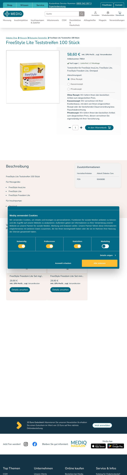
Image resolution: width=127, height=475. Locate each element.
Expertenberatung (57, 6)
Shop (9, 5)
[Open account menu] (95, 13)
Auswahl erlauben (63, 263)
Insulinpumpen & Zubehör (37, 21)
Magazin (102, 20)
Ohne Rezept (76, 79)
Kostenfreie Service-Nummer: (70, 3)
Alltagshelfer (90, 20)
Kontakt (118, 5)
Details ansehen (20, 289)
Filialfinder (107, 5)
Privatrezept (76, 89)
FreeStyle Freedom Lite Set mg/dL (27, 276)
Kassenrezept (77, 84)
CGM (64, 20)
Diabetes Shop (11, 38)
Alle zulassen (100, 263)
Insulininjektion (21, 20)
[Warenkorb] (119, 13)
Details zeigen (106, 255)
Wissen (24, 5)
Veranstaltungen (117, 20)
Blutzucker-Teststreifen (38, 38)
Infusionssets (53, 20)
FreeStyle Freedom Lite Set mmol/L (68, 276)
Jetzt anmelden (102, 425)
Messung (7, 20)
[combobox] (64, 13)
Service (40, 5)
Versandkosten (106, 54)
